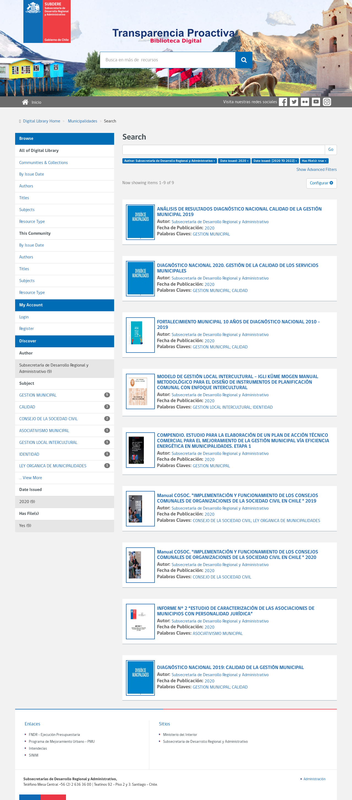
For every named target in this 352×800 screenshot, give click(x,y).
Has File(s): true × (314, 161)
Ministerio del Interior (180, 735)
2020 (210, 228)
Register (26, 329)
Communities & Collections (43, 163)
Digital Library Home (41, 121)
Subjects (27, 210)
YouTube (316, 102)
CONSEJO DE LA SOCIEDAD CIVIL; (223, 521)
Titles (24, 198)
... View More (30, 478)
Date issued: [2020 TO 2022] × (275, 161)
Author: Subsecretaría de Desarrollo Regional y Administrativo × (169, 161)
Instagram (327, 102)
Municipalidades (82, 121)
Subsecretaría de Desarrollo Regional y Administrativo (220, 222)
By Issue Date (31, 174)
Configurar (321, 183)
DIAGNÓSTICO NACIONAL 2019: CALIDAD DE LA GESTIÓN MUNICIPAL (231, 667)
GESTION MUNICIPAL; (212, 291)
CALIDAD (64, 406)
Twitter (294, 102)
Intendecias (38, 749)
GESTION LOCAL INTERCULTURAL (64, 442)
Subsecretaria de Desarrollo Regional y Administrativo (205, 742)
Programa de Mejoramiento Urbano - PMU (62, 742)
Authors (26, 186)
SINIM (33, 755)
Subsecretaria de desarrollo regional (47, 26)
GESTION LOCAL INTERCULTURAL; (223, 407)
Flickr (305, 102)
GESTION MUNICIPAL (64, 395)
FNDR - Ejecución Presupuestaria (54, 735)
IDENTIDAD (64, 454)
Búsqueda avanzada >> (120, 74)
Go (330, 150)
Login (24, 317)
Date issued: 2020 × (234, 161)
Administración (315, 779)
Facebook (283, 102)
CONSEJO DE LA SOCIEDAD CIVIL (64, 418)
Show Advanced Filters (316, 170)
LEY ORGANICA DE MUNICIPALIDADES (64, 465)
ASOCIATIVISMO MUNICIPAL (64, 430)
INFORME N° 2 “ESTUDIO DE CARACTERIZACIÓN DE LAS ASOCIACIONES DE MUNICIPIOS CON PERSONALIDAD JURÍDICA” (235, 611)
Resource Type (32, 222)
